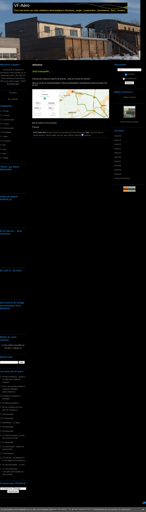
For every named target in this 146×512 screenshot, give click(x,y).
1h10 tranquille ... (41, 71)
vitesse (70, 135)
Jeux (4, 149)
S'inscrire (130, 74)
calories (77, 135)
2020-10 (117, 140)
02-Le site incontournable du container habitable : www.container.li (13, 389)
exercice (60, 135)
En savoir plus (124, 509)
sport (65, 135)
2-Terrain (5, 115)
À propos (13, 93)
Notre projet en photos (129, 122)
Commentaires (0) (78, 132)
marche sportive (39, 135)
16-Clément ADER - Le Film (13, 465)
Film (4, 145)
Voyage (5, 158)
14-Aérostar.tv (8, 453)
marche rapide (50, 135)
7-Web (5, 136)
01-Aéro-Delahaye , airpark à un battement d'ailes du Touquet (14, 379)
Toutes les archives (122, 178)
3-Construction (8, 120)
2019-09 (117, 157)
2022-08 (117, 136)
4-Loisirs (5, 124)
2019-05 (117, 170)
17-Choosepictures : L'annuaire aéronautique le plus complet (13, 471)
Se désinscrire (130, 78)
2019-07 (117, 161)
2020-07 (117, 144)
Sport (4, 153)
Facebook (86, 135)
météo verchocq (129, 97)
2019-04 (117, 174)
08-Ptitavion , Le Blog (11, 423)
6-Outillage (6, 132)
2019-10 (117, 153)
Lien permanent (64, 132)
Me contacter (13, 99)
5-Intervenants (8, 128)
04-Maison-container (10, 403)
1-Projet (5, 111)
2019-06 (117, 165)
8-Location (6, 141)
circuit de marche (97, 132)
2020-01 (117, 149)
